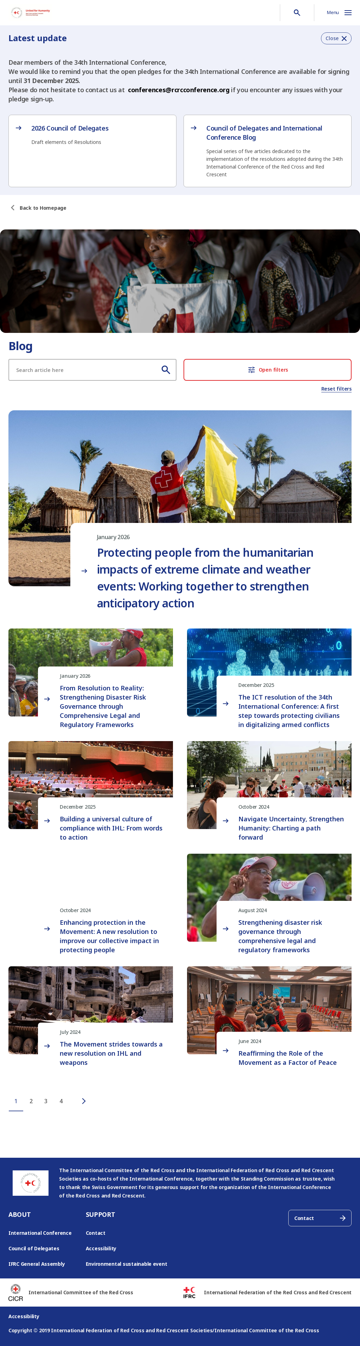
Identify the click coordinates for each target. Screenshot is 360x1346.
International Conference (40, 1233)
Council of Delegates (33, 1248)
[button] (336, 38)
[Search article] (92, 370)
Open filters (267, 370)
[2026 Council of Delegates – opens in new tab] (92, 134)
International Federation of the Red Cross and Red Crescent (278, 1292)
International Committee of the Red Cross (80, 1292)
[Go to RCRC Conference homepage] (30, 12)
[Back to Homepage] (43, 207)
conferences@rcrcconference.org (179, 90)
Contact (95, 1233)
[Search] (166, 370)
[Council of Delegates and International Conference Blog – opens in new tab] (267, 151)
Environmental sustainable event (126, 1263)
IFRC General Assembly (36, 1263)
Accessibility (101, 1248)
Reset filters (336, 388)
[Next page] (77, 1101)
